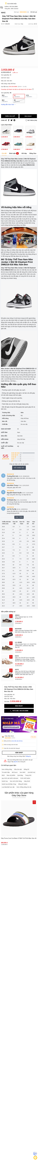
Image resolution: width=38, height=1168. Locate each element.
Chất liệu (4, 442)
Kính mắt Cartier (25, 778)
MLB (3, 775)
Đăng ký (28, 756)
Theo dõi (33, 737)
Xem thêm (19, 517)
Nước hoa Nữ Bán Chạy (9, 784)
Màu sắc (4, 436)
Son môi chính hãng (16, 781)
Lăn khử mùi (31, 772)
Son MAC (22, 772)
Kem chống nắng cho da (24, 787)
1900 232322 (14, 8)
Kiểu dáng (4, 439)
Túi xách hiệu (6, 772)
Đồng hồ (26, 769)
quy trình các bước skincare (10, 778)
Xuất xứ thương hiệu (7, 447)
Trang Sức (28, 775)
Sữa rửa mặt (18, 769)
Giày (22, 24)
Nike (3, 13)
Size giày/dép (6, 429)
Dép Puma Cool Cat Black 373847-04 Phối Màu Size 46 (18, 838)
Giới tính (4, 432)
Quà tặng (20, 775)
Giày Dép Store (9, 736)
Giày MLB (27, 781)
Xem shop (19, 752)
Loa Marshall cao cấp (8, 787)
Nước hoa (5, 781)
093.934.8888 (13, 6)
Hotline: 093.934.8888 (19, 711)
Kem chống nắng (7, 769)
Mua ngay (28, 116)
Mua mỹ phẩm (11, 775)
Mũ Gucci (14, 772)
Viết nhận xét (19, 467)
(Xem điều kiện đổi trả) (17, 741)
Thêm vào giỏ (10, 116)
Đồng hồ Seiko (22, 784)
